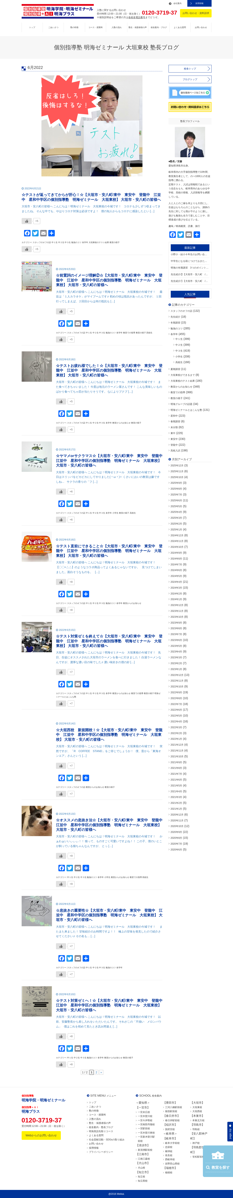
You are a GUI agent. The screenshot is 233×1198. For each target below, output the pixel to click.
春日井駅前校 (172, 1120)
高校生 (179, 362)
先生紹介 (175, 316)
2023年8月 (176, 628)
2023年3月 (176, 657)
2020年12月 (177, 814)
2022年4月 (176, 721)
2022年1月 (176, 739)
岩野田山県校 (172, 1163)
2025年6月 (176, 500)
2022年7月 (176, 704)
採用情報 (199, 3)
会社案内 (177, 3)
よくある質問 (180, 27)
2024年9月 (176, 552)
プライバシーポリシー (101, 1152)
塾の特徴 (74, 27)
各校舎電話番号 (136, 17)
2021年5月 (176, 785)
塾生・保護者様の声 (138, 27)
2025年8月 (176, 488)
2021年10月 (177, 756)
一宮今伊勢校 (145, 1120)
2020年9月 (176, 832)
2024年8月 (176, 558)
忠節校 (168, 1147)
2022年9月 (176, 692)
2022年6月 (176, 709)
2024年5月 (176, 576)
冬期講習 (175, 322)
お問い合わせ (201, 27)
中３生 (179, 350)
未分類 (174, 427)
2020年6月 (176, 849)
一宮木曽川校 (145, 1116)
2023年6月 (176, 640)
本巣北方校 (198, 1120)
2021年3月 (176, 797)
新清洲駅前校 (145, 1149)
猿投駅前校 (171, 1111)
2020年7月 (176, 843)
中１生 (179, 339)
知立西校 (143, 1180)
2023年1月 (176, 669)
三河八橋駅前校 (173, 1107)
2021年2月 (176, 803)
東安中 (174, 439)
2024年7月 (176, 564)
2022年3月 (176, 727)
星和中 (174, 415)
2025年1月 (176, 529)
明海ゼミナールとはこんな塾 (186, 410)
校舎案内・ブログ (159, 27)
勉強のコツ (177, 328)
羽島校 (196, 1129)
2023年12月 (177, 605)
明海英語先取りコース (101, 1131)
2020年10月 (177, 826)
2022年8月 (176, 698)
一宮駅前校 (144, 1128)
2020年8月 (176, 838)
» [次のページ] (101, 1072)
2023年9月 (176, 622)
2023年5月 (176, 646)
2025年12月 (177, 465)
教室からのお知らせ (181, 386)
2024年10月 (177, 547)
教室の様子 (177, 398)
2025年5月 (176, 506)
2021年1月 (176, 808)
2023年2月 (176, 663)
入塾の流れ (117, 27)
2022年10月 (177, 686)
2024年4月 (176, 582)
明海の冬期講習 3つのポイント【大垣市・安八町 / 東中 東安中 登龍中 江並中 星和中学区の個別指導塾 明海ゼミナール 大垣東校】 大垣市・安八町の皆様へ (190, 267)
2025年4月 (176, 512)
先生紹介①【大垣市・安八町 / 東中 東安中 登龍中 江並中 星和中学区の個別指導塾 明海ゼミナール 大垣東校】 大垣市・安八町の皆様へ (190, 281)
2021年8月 (176, 768)
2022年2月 (176, 733)
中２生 (179, 344)
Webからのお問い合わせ (41, 1135)
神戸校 (196, 1143)
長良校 (168, 1155)
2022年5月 (176, 715)
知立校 (141, 1176)
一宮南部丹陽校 (146, 1124)
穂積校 (168, 1172)
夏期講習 (175, 369)
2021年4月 (176, 791)
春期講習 (175, 421)
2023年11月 (177, 611)
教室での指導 (178, 392)
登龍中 (174, 445)
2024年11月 (177, 541)
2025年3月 (176, 517)
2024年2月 (176, 593)
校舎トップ (190, 68)
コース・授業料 (96, 27)
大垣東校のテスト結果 (183, 380)
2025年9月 (176, 483)
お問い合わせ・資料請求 (195, 13)
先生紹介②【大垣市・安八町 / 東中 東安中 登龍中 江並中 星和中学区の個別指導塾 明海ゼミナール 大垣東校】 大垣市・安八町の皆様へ (190, 274)
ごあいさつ (53, 27)
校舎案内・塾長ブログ (101, 1127)
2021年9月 (176, 762)
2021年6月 (176, 779)
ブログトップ (190, 79)
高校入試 (175, 450)
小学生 (179, 356)
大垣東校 (197, 1107)
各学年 (174, 334)
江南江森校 (144, 1158)
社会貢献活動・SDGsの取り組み (106, 1139)
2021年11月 (177, 750)
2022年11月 (177, 680)
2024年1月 (176, 599)
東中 (173, 433)
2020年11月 (177, 820)
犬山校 (141, 1167)
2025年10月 (177, 477)
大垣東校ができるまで (183, 375)
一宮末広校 (144, 1112)
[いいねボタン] (27, 221)
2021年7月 (176, 773)
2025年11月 (177, 471)
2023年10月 (177, 616)
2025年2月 (176, 523)
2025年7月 (176, 494)
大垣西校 (197, 1111)
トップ (32, 27)
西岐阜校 (170, 1159)
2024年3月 (176, 587)
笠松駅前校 (198, 1156)
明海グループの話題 (181, 404)
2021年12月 (177, 744)
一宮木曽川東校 (146, 1132)
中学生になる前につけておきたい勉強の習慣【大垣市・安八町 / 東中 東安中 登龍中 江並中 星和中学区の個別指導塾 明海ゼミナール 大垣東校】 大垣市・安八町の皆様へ (190, 261)
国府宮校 (170, 1129)
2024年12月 (177, 535)
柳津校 (168, 1151)
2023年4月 (176, 651)
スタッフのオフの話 (181, 311)
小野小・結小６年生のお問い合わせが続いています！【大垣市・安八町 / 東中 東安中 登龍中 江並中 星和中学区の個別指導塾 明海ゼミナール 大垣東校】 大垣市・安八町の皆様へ (190, 254)
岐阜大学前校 (172, 1143)
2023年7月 (176, 634)
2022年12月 (177, 675)
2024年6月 (176, 570)
